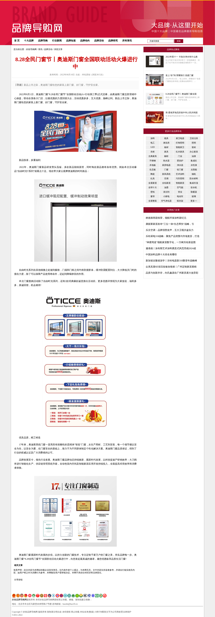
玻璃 (194, 196)
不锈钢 (152, 161)
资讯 (40, 49)
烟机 (194, 174)
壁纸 (152, 192)
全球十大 (152, 187)
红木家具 (180, 152)
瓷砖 (194, 147)
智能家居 (180, 183)
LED (152, 147)
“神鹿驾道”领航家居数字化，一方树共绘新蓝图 (171, 242)
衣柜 (152, 152)
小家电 (166, 196)
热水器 (166, 161)
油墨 (166, 187)
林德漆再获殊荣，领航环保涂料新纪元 (166, 218)
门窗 (166, 170)
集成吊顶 (194, 183)
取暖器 (194, 192)
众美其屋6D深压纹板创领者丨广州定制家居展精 (171, 266)
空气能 (180, 187)
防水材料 (194, 178)
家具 (166, 152)
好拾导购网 (31, 49)
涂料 (152, 138)
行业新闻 (57, 40)
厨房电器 (166, 165)
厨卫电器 (180, 138)
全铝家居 (166, 183)
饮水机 (194, 187)
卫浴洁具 (194, 138)
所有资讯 (127, 40)
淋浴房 (166, 143)
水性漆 (194, 165)
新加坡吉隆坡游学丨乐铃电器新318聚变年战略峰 (171, 260)
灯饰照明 (180, 143)
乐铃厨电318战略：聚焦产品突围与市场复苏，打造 (172, 236)
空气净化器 (166, 201)
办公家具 (194, 152)
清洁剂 (166, 192)
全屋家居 (152, 183)
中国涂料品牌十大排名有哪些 (161, 254)
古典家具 (152, 156)
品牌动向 (85, 40)
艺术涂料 (180, 174)
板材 (166, 147)
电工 (152, 143)
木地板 (152, 165)
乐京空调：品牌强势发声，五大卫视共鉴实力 (170, 230)
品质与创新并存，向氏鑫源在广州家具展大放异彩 (172, 273)
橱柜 (166, 156)
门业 (180, 156)
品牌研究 (113, 40)
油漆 (194, 156)
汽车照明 (180, 178)
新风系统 (166, 174)
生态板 (152, 170)
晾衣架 (180, 201)
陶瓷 (152, 174)
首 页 (17, 40)
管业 (180, 192)
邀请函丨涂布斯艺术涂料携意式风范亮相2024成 (171, 248)
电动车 (180, 196)
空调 (166, 178)
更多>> (194, 201)
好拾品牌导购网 (19, 600)
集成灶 (194, 161)
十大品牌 (29, 40)
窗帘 (152, 196)
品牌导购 (43, 40)
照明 (194, 143)
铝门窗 (180, 170)
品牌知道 (71, 40)
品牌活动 (99, 40)
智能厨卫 (180, 147)
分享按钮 (18, 580)
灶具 (152, 178)
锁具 (166, 138)
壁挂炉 (180, 161)
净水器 (180, 165)
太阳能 (194, 170)
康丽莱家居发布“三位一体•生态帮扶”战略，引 (170, 224)
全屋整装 (152, 201)
